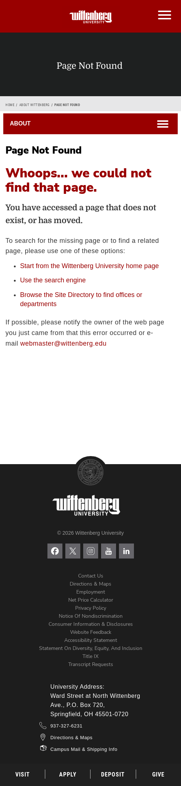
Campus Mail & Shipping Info (84, 749)
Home (9, 105)
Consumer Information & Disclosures (91, 624)
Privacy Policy (90, 608)
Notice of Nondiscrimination (91, 616)
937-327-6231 (66, 726)
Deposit (113, 774)
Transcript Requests (90, 664)
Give (158, 774)
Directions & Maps (90, 583)
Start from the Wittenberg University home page (89, 266)
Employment (90, 591)
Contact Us (90, 575)
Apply (68, 774)
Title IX (90, 656)
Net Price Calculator (90, 600)
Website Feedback (90, 632)
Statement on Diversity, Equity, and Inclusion (90, 648)
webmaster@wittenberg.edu (63, 343)
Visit (22, 774)
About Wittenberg (34, 105)
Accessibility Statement (90, 640)
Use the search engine (53, 280)
